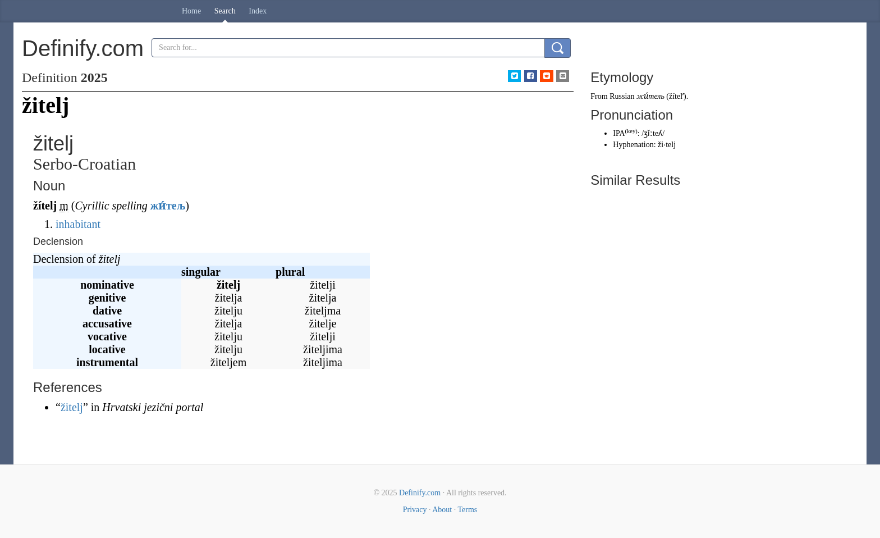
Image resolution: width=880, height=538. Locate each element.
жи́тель (650, 96)
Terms (467, 509)
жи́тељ (167, 205)
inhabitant (78, 224)
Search (225, 11)
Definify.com (420, 493)
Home (191, 11)
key (631, 131)
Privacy (415, 509)
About (442, 509)
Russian (621, 96)
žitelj (72, 407)
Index (258, 11)
